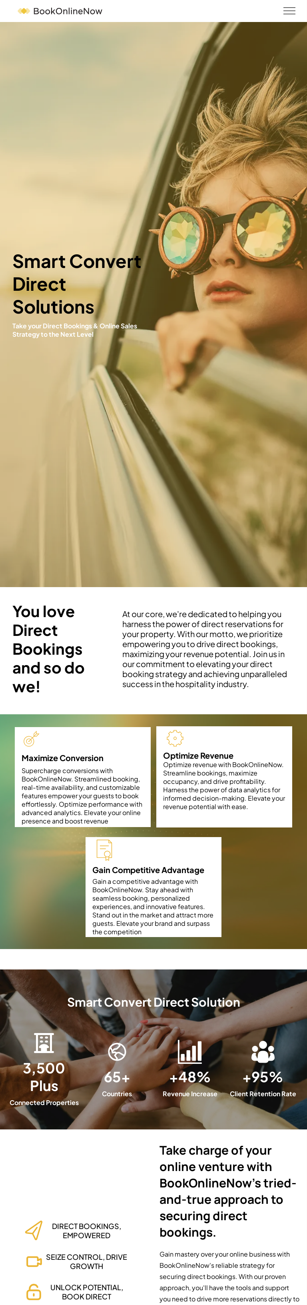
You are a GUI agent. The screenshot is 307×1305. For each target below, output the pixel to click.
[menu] (289, 10)
